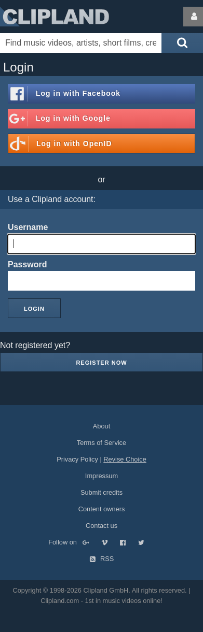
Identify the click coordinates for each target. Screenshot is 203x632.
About (101, 426)
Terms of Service (101, 443)
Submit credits (101, 492)
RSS (101, 559)
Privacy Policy (77, 459)
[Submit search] (182, 43)
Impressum (101, 476)
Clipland (54, 16)
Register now (101, 363)
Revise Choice (124, 459)
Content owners (101, 509)
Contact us (101, 525)
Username (28, 227)
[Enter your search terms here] (80, 43)
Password (27, 264)
